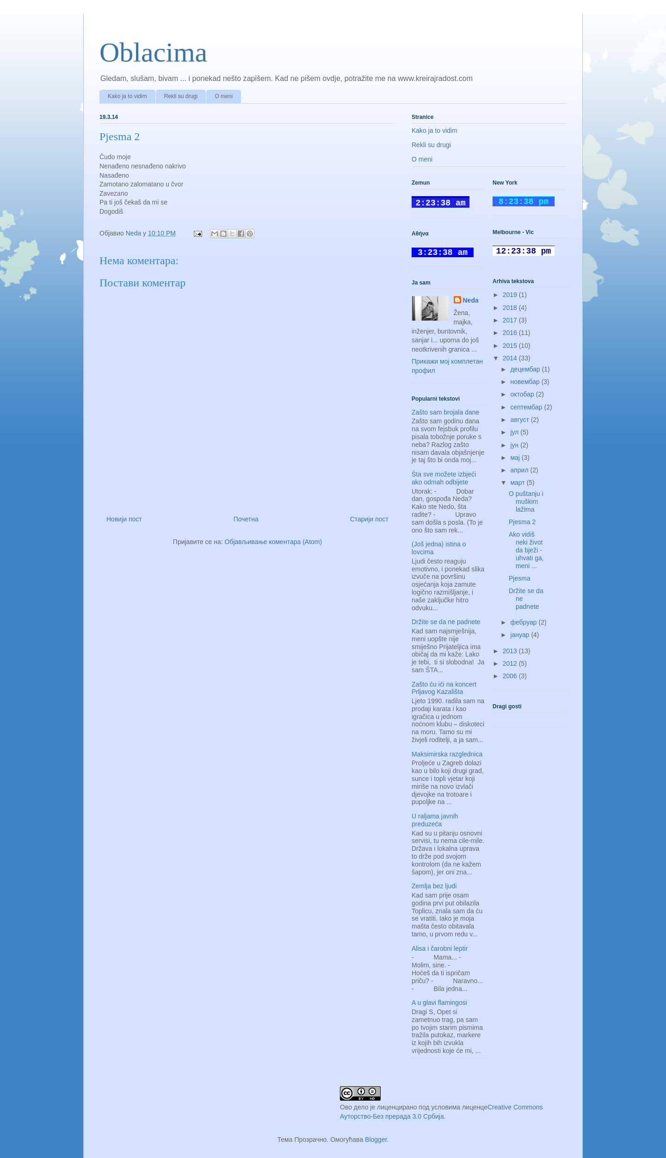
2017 (511, 320)
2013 (511, 651)
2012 (511, 663)
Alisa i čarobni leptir (440, 948)
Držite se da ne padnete (446, 621)
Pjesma (519, 578)
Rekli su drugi (181, 96)
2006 (511, 676)
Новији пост (124, 519)
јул (515, 432)
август (520, 419)
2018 (511, 307)
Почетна (246, 519)
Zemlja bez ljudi (434, 886)
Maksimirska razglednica (447, 754)
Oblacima (153, 52)
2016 (511, 332)
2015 (511, 345)
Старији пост (369, 519)
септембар (527, 407)
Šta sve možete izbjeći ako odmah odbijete (444, 478)
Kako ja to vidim (127, 96)
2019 (511, 294)
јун (515, 445)
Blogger (376, 1139)
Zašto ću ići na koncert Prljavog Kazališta (444, 688)
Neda (471, 300)
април (520, 470)
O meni (224, 96)
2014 (511, 358)
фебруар (524, 622)
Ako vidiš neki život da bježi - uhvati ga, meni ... (526, 550)
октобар (523, 394)
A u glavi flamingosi (439, 1002)
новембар (525, 381)
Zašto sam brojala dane (445, 412)
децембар (526, 369)
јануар (520, 634)
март (518, 482)
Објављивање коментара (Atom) (273, 541)
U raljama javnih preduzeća (435, 820)
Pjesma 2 (522, 522)
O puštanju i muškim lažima (526, 501)
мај (515, 457)
